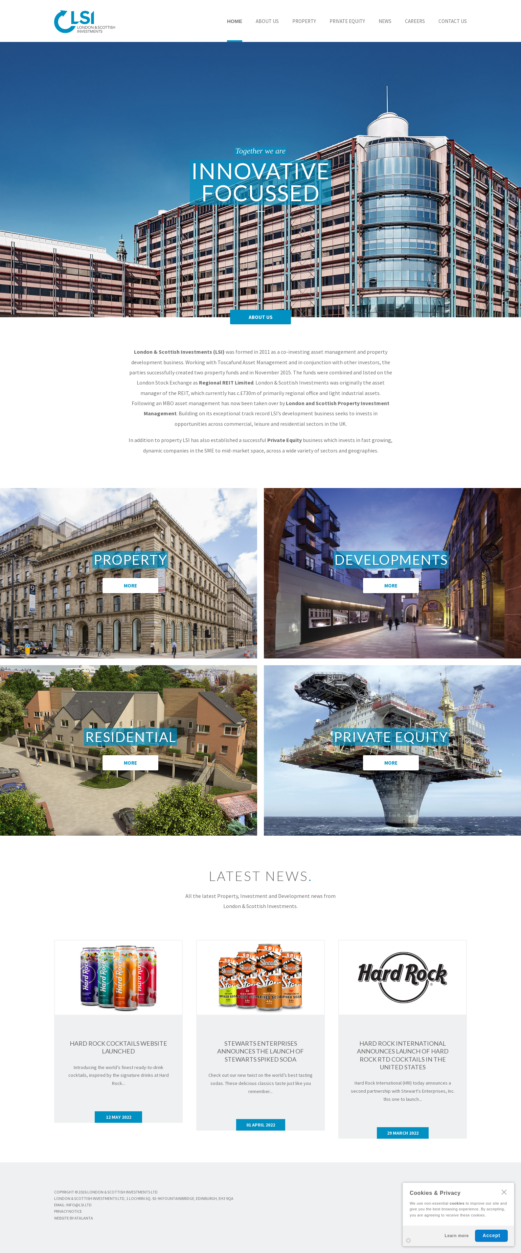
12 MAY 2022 (118, 1117)
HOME (234, 21)
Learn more (457, 1235)
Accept (491, 1235)
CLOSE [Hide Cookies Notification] (504, 1192)
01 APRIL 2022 (260, 1125)
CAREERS (415, 21)
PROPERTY (304, 21)
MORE (130, 585)
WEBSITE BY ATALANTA (73, 1218)
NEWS (385, 21)
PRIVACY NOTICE (68, 1211)
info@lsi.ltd (79, 1204)
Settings (408, 1240)
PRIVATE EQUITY (347, 21)
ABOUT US (267, 21)
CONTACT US (452, 21)
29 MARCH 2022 (402, 1133)
